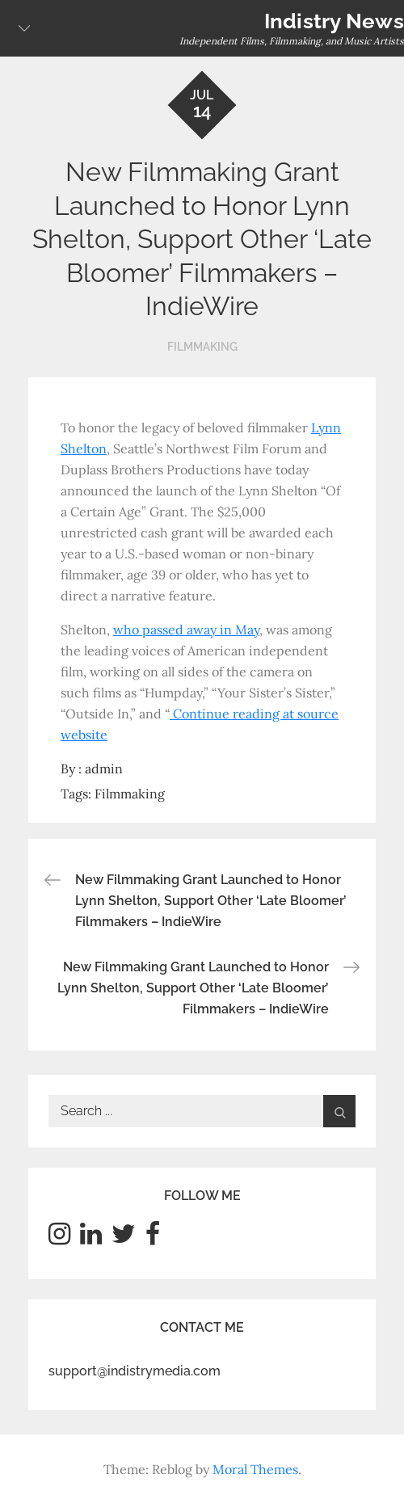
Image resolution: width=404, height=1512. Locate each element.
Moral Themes (255, 1469)
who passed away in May (186, 629)
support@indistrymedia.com (134, 1371)
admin (104, 768)
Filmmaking (202, 346)
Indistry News (334, 21)
